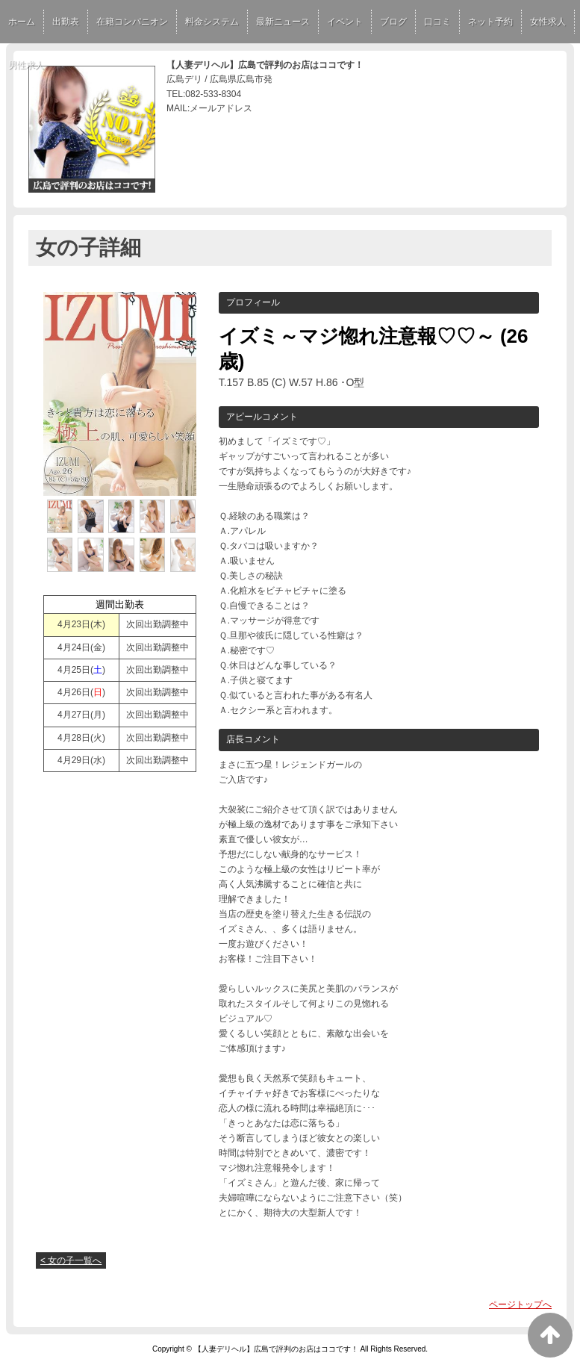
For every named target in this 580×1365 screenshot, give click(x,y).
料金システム (212, 21)
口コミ (437, 21)
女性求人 (548, 21)
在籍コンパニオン (132, 21)
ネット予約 (490, 21)
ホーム (21, 21)
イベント (345, 21)
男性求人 (26, 65)
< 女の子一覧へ (71, 1260)
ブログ (393, 21)
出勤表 (65, 21)
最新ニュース (283, 21)
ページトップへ (520, 1304)
